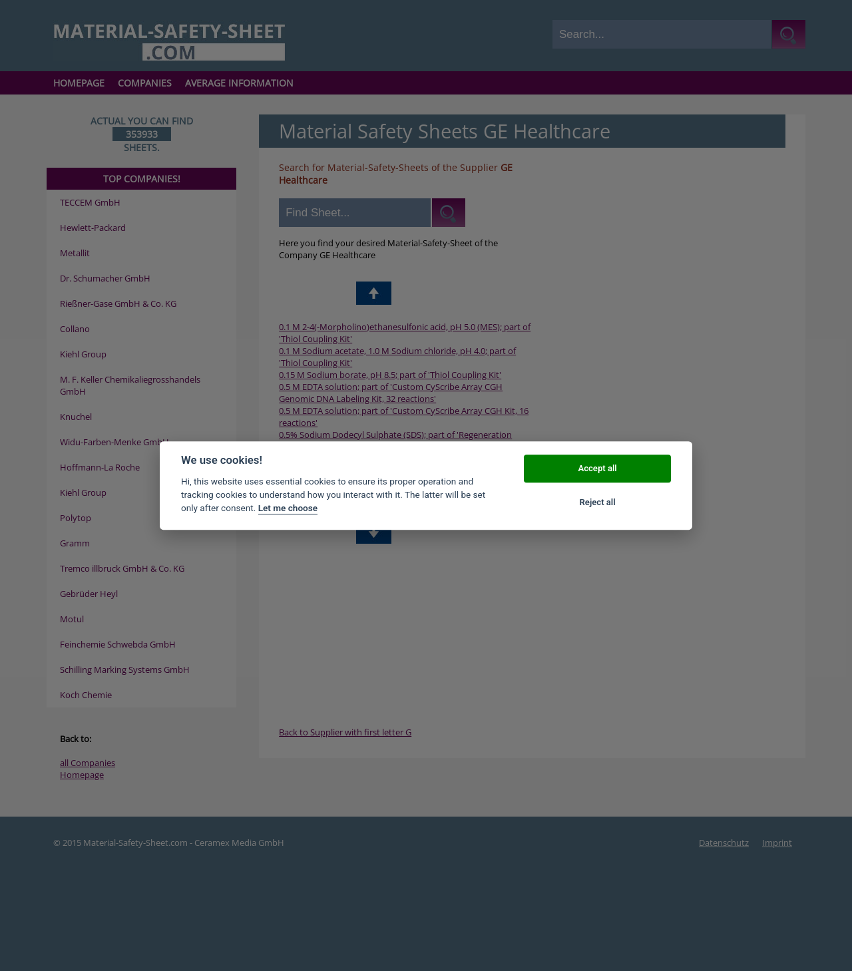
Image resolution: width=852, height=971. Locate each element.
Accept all (597, 469)
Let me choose (288, 508)
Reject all (598, 502)
